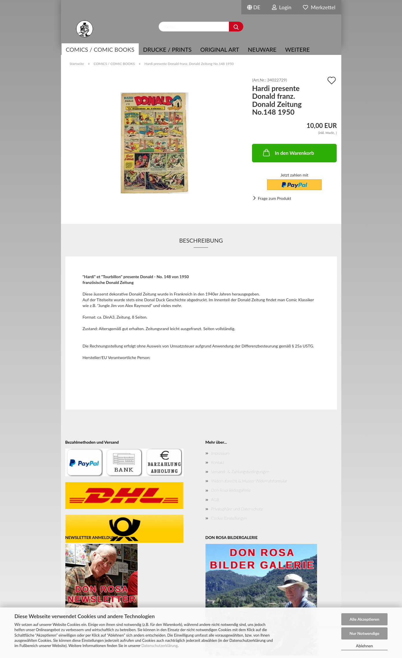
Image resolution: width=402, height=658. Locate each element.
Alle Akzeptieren (364, 619)
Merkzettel (319, 7)
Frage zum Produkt (274, 198)
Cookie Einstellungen (229, 518)
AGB (215, 499)
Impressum (220, 453)
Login (282, 7)
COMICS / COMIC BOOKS (100, 49)
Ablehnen (364, 645)
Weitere (297, 49)
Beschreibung (201, 240)
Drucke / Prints (167, 49)
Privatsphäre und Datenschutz (237, 508)
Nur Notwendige (364, 633)
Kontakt (217, 462)
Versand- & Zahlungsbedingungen (240, 471)
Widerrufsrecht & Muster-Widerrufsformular (249, 480)
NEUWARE (262, 49)
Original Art (219, 49)
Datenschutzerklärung (159, 645)
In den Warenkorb (288, 152)
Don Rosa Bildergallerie (231, 490)
